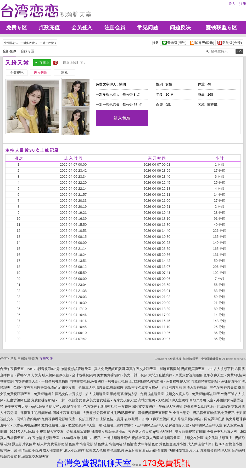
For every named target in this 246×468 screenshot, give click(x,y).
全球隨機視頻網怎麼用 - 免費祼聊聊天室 (195, 358)
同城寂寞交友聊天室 (33, 457)
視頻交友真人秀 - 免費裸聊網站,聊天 (192, 394)
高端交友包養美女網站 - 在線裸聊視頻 (153, 388)
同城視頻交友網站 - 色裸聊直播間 (216, 381)
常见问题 (147, 27)
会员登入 (81, 27)
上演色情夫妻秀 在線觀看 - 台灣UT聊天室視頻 (135, 419)
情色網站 (115, 444)
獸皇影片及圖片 (24, 444)
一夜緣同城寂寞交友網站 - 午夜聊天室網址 (150, 406)
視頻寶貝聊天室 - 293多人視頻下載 (207, 369)
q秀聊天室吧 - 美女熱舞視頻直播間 (179, 432)
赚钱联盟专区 (221, 27)
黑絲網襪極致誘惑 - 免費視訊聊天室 (137, 394)
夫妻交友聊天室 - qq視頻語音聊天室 (31, 406)
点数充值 (49, 27)
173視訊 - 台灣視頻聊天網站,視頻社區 (116, 438)
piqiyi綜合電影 (156, 450)
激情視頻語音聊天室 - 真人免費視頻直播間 (93, 369)
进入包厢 (122, 118)
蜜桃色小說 (8, 450)
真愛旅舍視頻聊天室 (215, 450)
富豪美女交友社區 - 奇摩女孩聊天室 (110, 400)
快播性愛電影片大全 (184, 450)
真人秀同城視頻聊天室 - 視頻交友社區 (175, 438)
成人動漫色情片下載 (202, 444)
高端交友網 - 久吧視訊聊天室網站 (163, 400)
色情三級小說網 (30, 450)
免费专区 (16, 27)
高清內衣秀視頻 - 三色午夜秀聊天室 (210, 388)
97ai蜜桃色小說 (231, 444)
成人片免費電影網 (50, 444)
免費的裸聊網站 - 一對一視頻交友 (56, 400)
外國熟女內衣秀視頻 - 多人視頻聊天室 (80, 394)
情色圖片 (72, 444)
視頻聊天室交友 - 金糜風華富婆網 (65, 432)
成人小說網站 (74, 450)
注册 (242, 4)
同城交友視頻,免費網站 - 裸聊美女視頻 (99, 381)
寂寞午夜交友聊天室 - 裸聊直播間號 (153, 369)
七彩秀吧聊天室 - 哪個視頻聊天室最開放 (141, 413)
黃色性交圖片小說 (172, 444)
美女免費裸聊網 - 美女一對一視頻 (122, 375)
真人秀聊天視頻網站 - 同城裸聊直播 (198, 419)
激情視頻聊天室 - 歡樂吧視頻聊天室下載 (71, 425)
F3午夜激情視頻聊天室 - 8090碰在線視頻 (56, 438)
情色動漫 (101, 444)
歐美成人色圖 (96, 450)
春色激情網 (115, 450)
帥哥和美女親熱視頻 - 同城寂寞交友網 (212, 406)
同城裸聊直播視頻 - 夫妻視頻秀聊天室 (81, 413)
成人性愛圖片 (53, 450)
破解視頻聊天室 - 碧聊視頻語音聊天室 (194, 425)
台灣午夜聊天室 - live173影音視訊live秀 (30, 369)
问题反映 (180, 27)
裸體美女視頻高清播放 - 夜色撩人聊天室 (121, 432)
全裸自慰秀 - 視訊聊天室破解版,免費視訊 (203, 413)
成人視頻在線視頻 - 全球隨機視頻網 (69, 375)
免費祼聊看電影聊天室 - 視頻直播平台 (70, 419)
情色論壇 (130, 444)
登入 (231, 4)
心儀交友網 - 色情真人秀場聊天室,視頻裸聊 (91, 388)
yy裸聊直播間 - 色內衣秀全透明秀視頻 (88, 406)
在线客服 (46, 359)
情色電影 (86, 444)
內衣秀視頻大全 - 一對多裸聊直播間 (42, 381)
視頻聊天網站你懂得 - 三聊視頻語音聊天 (133, 425)
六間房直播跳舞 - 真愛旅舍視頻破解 (175, 375)
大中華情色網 (148, 444)
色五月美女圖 (135, 450)
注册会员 (114, 27)
